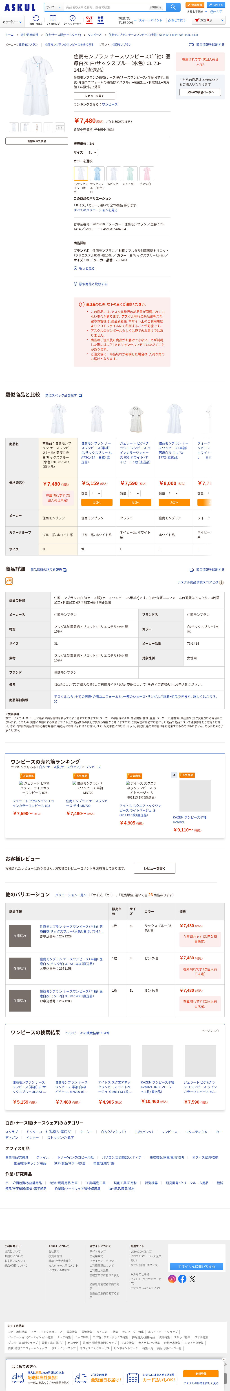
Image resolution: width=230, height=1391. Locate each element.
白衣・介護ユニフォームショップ (27, 1354)
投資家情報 (57, 1262)
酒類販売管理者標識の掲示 (104, 1292)
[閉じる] (224, 1359)
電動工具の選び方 (53, 1348)
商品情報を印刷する (207, 44)
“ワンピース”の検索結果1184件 (87, 1038)
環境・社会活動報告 (62, 1266)
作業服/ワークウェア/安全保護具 (78, 1194)
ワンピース (95, 35)
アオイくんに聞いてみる (196, 1272)
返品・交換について (17, 1271)
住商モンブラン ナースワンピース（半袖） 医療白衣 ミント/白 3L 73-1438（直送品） (71, 999)
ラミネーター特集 (133, 1337)
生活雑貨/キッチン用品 (30, 1169)
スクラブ (11, 1137)
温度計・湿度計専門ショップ (100, 1348)
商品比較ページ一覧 (169, 1354)
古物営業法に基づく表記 (104, 1282)
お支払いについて (17, 1266)
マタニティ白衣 (197, 1137)
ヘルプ (218, 11)
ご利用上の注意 (101, 1276)
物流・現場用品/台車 (64, 1188)
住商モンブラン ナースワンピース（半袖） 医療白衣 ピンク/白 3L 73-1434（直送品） (71, 967)
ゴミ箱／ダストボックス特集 (110, 1343)
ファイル (43, 1163)
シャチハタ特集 (194, 1348)
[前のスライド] (6, 798)
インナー (32, 1143)
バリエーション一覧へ (71, 900)
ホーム (9, 35)
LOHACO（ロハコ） (143, 1257)
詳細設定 (155, 7)
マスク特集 (127, 1348)
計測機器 (151, 1188)
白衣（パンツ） (144, 1137)
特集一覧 (147, 1354)
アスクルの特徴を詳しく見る (201, 1383)
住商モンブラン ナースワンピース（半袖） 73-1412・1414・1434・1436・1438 (153, 35)
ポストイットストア (63, 1354)
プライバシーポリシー (105, 1266)
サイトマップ (98, 1257)
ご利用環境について (103, 1271)
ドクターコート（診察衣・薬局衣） (49, 1137)
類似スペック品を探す (63, 395)
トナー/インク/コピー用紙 (76, 1163)
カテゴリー (12, 22)
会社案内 (56, 1257)
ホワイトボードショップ (163, 1337)
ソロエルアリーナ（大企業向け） (145, 1264)
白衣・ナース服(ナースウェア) (63, 35)
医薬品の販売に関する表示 (104, 1301)
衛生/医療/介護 (29, 35)
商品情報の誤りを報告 (48, 570)
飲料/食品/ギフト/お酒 (69, 1169)
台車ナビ (73, 1348)
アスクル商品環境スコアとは (200, 582)
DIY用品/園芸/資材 (122, 1194)
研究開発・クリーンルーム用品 (187, 1188)
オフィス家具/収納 (205, 1163)
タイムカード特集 (107, 1337)
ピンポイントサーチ (126, 1354)
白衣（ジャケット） (113, 1137)
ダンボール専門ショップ (23, 1348)
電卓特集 (71, 1337)
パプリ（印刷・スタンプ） (144, 1272)
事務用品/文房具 (16, 1163)
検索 (173, 7)
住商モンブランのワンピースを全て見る (69, 44)
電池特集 (87, 1337)
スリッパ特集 (182, 1343)
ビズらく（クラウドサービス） (145, 1287)
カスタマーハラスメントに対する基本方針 (63, 1273)
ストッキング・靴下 (60, 1143)
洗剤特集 (164, 1343)
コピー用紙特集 (17, 1337)
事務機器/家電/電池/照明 (167, 1163)
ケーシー (86, 1137)
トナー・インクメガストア (46, 1337)
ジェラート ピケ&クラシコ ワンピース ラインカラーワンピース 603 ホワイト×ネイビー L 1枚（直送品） (135, 452)
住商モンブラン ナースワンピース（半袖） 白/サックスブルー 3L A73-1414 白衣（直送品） (96, 452)
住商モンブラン (28, 44)
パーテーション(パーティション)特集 (30, 1343)
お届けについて (15, 1262)
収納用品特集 (172, 1348)
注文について (14, 1257)
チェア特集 (64, 1343)
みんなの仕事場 (141, 1280)
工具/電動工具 (96, 1188)
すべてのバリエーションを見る (96, 210)
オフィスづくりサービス (95, 1354)
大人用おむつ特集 (149, 1348)
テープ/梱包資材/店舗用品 (23, 1188)
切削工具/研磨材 (125, 1188)
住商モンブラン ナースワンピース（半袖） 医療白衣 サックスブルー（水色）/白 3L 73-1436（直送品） (72, 934)
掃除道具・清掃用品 (143, 1343)
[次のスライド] (223, 798)
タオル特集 (201, 1343)
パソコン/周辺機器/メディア (122, 1163)
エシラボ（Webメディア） (145, 1295)
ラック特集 (81, 1343)
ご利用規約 (98, 1262)
